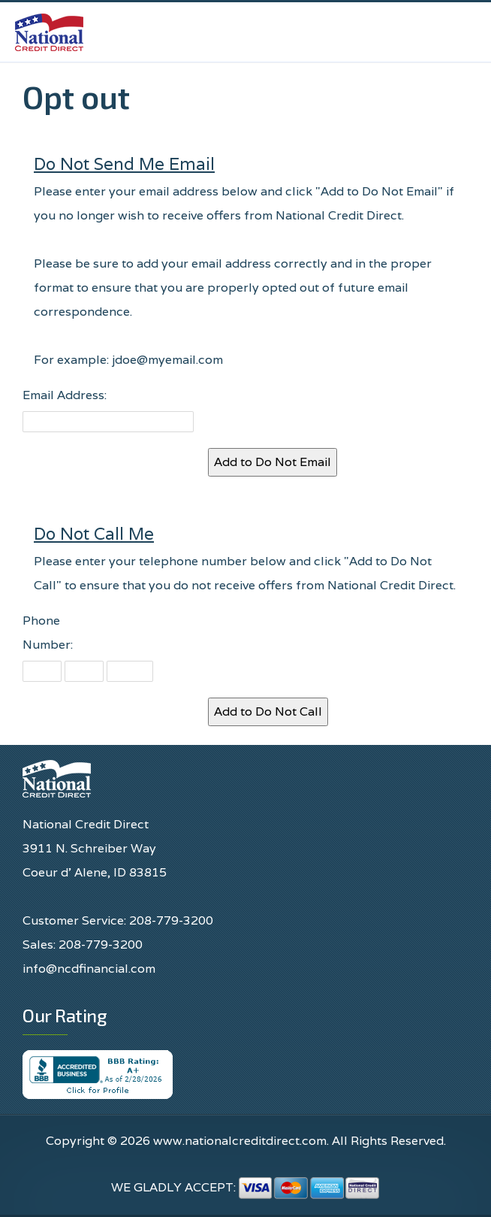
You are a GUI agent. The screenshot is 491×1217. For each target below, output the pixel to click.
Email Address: (65, 395)
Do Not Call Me (94, 533)
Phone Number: (48, 632)
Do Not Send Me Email (124, 163)
